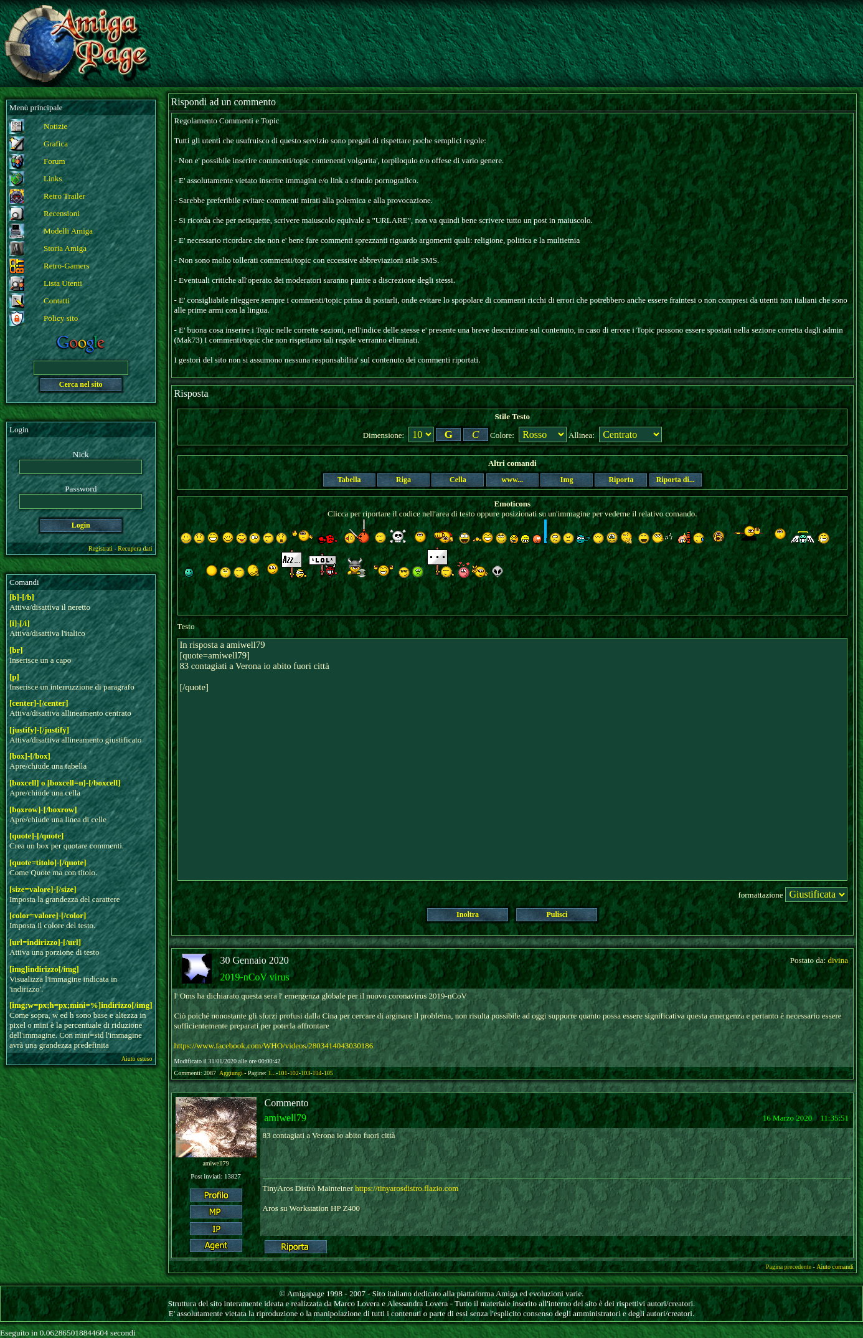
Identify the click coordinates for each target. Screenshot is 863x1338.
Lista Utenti (63, 283)
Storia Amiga (65, 248)
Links (53, 178)
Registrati (100, 548)
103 (305, 1073)
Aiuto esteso (137, 1058)
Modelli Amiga (68, 230)
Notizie (55, 126)
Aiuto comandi (835, 1266)
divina (838, 960)
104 (316, 1073)
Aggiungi (231, 1073)
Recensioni (62, 213)
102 (294, 1073)
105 (328, 1073)
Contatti (57, 300)
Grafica (56, 143)
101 (282, 1073)
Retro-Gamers (67, 265)
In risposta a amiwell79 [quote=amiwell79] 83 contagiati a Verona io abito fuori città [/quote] (512, 759)
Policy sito (61, 318)
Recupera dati (135, 548)
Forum (54, 161)
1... (272, 1073)
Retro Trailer (64, 196)
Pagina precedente (788, 1266)
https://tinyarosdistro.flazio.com (406, 1188)
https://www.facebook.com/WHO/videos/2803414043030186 (274, 1045)
